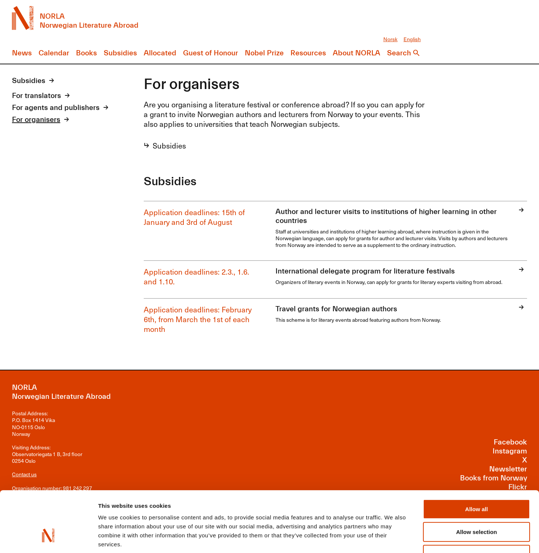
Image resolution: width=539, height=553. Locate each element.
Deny (477, 504)
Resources (308, 53)
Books (86, 53)
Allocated (160, 53)
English (412, 39)
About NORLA (356, 53)
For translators (36, 95)
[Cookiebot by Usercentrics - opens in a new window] (48, 538)
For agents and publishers (56, 107)
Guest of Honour (210, 53)
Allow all (476, 459)
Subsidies (120, 53)
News (22, 53)
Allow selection (476, 482)
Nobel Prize (264, 53)
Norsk (390, 39)
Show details (392, 538)
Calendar (54, 53)
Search (399, 53)
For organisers (36, 119)
